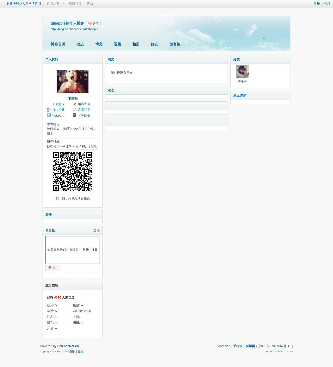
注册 (317, 3)
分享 (96, 23)
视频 (117, 44)
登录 (327, 3)
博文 (99, 44)
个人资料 (51, 59)
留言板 (174, 44)
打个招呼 (58, 110)
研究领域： (55, 142)
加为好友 (58, 104)
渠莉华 (73, 99)
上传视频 (84, 116)
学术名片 (58, 116)
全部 (96, 230)
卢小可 (242, 81)
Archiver (224, 346)
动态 (80, 44)
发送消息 (84, 110)
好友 (154, 44)
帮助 (90, 3)
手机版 (237, 346)
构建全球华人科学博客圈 (24, 3)
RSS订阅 (75, 3)
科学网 (250, 346)
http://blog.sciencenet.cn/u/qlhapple (74, 29)
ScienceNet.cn (68, 346)
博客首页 (58, 44)
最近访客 (239, 95)
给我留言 (84, 104)
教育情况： (55, 124)
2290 (87, 311)
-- (82, 305)
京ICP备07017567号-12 (274, 346)
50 (56, 305)
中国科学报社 (75, 351)
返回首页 (53, 3)
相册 (136, 44)
